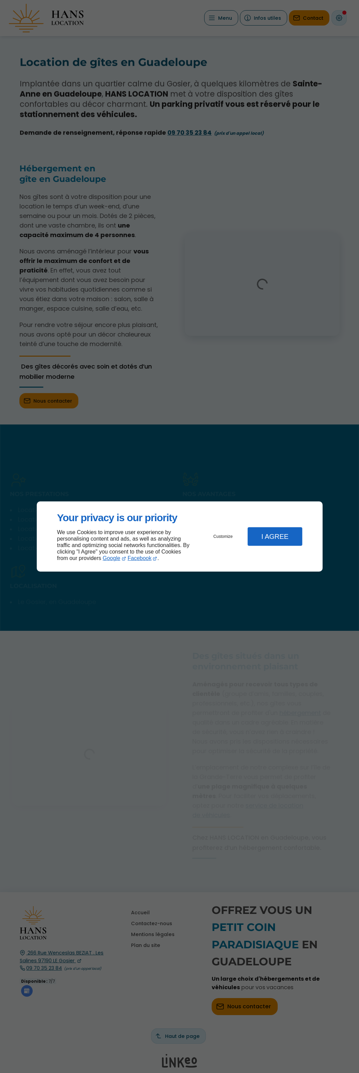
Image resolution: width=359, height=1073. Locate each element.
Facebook (139, 558)
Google (111, 558)
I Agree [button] (275, 536)
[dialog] (180, 536)
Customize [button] (223, 536)
